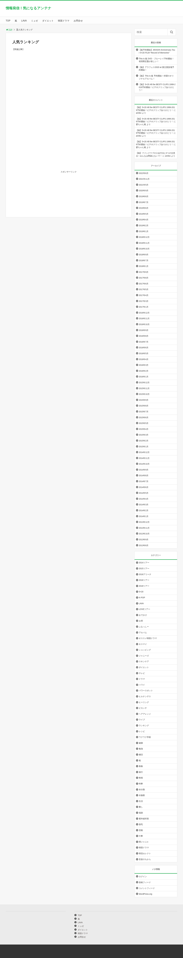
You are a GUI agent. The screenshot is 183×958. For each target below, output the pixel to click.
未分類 (142, 789)
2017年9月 (143, 272)
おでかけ (143, 615)
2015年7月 (143, 411)
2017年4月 (143, 295)
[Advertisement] (68, 85)
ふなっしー (144, 626)
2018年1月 (143, 266)
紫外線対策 (144, 818)
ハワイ (142, 685)
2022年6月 (143, 173)
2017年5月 (143, 289)
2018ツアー (144, 586)
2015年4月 (143, 429)
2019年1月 (143, 231)
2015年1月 (143, 446)
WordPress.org (145, 894)
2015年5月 (143, 423)
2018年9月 (143, 254)
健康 (141, 743)
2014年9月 (143, 470)
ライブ (142, 719)
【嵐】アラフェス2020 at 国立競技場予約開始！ (156, 68)
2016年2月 (143, 371)
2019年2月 (143, 225)
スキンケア (144, 661)
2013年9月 (143, 539)
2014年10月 (144, 464)
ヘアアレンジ (145, 714)
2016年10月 (144, 324)
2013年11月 (144, 528)
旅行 (141, 772)
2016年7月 (143, 342)
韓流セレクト (145, 853)
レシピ (142, 731)
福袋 (141, 813)
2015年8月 (143, 406)
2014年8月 (143, 475)
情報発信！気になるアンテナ (28, 8)
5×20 (141, 592)
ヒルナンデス (145, 696)
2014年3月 (143, 504)
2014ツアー (144, 562)
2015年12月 (144, 382)
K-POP (142, 597)
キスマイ (143, 644)
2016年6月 (143, 347)
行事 (141, 836)
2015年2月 (143, 441)
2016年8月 (143, 336)
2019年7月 (143, 202)
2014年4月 (143, 499)
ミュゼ (34, 20)
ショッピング (145, 650)
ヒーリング (144, 702)
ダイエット (48, 20)
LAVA (24, 20)
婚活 (141, 754)
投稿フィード (145, 882)
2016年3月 (143, 365)
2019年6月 (143, 208)
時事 (141, 784)
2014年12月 (144, 452)
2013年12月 (144, 522)
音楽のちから (145, 859)
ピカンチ (143, 708)
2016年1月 (143, 376)
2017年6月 (143, 284)
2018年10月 (144, 249)
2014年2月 (143, 510)
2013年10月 (144, 534)
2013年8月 (143, 545)
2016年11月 (144, 318)
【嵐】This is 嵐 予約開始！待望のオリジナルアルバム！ (156, 77)
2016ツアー (144, 580)
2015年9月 (143, 400)
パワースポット (146, 690)
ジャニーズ (144, 656)
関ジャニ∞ (143, 842)
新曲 (141, 766)
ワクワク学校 (145, 737)
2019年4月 (143, 219)
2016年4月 (143, 359)
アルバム (143, 632)
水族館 (142, 795)
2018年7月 (143, 260)
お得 (141, 621)
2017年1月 (143, 307)
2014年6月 (143, 487)
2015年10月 (144, 394)
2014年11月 (144, 458)
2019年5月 (143, 214)
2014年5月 (143, 493)
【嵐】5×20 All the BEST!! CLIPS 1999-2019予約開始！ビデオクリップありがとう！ (157, 87)
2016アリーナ (145, 574)
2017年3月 (143, 301)
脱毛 (141, 824)
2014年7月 (143, 481)
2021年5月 (143, 185)
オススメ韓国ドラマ (148, 638)
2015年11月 (144, 388)
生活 (141, 801)
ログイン (143, 876)
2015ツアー (144, 568)
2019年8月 (143, 196)
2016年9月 (143, 330)
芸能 (141, 830)
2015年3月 (143, 435)
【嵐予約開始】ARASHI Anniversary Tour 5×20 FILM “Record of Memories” (157, 51)
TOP (8, 20)
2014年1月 (143, 516)
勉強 (141, 749)
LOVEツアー (144, 609)
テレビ (142, 673)
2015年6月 (143, 417)
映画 (141, 778)
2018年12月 (144, 237)
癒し (141, 807)
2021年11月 (144, 179)
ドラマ (142, 679)
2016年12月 (144, 313)
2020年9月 (143, 190)
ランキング (144, 725)
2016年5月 (143, 353)
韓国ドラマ (63, 20)
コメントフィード (147, 888)
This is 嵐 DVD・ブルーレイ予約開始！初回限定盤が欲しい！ (156, 60)
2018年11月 (144, 243)
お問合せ (78, 20)
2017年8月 (143, 278)
